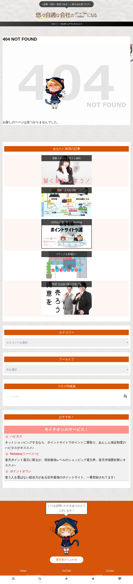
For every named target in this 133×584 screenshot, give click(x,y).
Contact (110, 570)
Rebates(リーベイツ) (24, 454)
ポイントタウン (20, 471)
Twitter (23, 570)
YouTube (66, 570)
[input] (66, 396)
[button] (125, 396)
